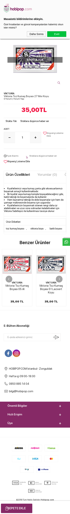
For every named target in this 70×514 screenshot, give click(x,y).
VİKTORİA (17, 282)
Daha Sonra (36, 34)
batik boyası (56, 228)
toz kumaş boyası (15, 228)
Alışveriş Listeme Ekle (53, 134)
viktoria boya (36, 228)
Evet (56, 34)
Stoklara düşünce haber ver (34, 121)
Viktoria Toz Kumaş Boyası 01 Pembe (51, 287)
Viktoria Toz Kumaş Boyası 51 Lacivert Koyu (17, 289)
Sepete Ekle (16, 508)
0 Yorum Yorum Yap (14, 98)
